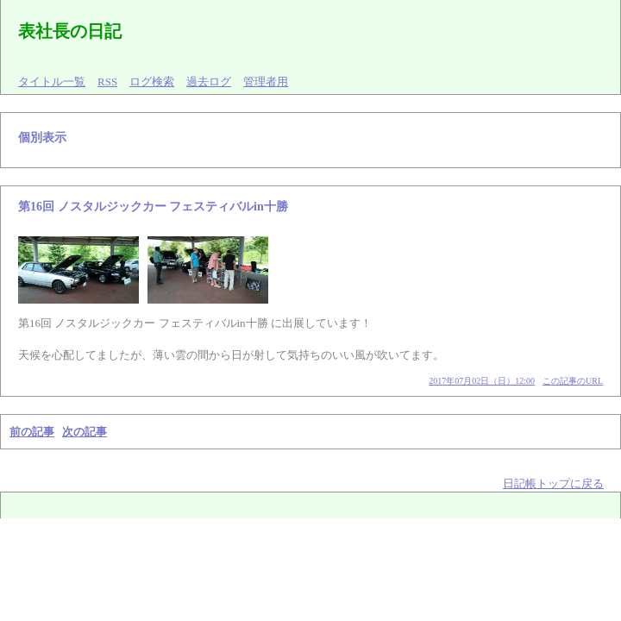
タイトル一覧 (51, 81)
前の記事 (31, 431)
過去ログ (208, 81)
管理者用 (265, 81)
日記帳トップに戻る (553, 483)
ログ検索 (151, 81)
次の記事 (84, 431)
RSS (107, 81)
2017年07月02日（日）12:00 (482, 381)
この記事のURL (573, 381)
